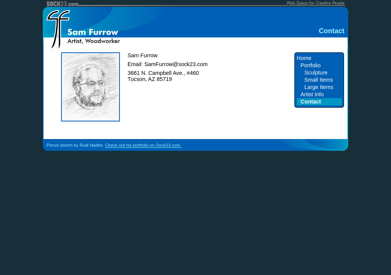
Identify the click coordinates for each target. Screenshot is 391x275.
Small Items (318, 80)
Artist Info (312, 94)
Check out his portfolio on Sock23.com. (143, 145)
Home (304, 58)
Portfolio (311, 65)
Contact (311, 102)
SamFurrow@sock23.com (176, 64)
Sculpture (316, 73)
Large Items (318, 87)
